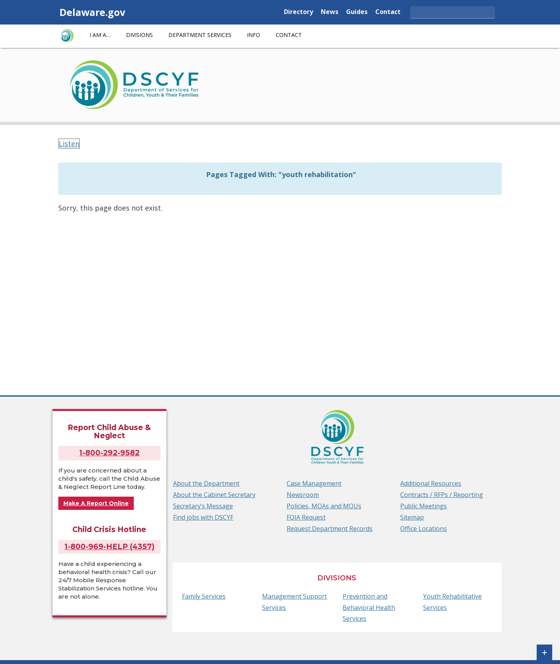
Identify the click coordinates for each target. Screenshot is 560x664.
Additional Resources (430, 483)
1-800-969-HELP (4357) (109, 546)
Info (253, 35)
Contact (388, 12)
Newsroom (303, 494)
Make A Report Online (96, 503)
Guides (357, 12)
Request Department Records (330, 528)
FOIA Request (306, 517)
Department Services (199, 35)
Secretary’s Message (203, 506)
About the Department (206, 483)
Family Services (204, 596)
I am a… (99, 35)
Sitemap (412, 517)
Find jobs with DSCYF (203, 517)
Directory (298, 12)
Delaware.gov (92, 12)
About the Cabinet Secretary (214, 494)
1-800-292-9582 (109, 452)
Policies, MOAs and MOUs (324, 506)
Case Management (314, 483)
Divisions (139, 35)
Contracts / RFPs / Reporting (441, 494)
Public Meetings (423, 506)
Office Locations (423, 528)
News (329, 12)
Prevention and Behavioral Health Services (369, 607)
